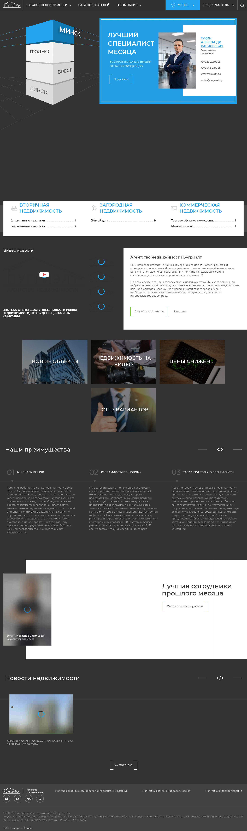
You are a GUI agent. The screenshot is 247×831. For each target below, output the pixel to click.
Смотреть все (123, 765)
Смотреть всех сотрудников (185, 606)
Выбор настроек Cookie (17, 828)
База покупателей (93, 5)
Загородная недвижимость (121, 208)
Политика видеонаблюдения (223, 790)
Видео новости (18, 251)
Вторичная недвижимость (41, 208)
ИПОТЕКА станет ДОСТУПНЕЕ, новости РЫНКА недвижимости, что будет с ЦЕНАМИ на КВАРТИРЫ (40, 313)
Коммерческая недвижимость (201, 208)
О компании (127, 5)
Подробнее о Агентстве (149, 311)
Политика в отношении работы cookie (166, 790)
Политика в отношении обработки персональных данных (91, 790)
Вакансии (180, 311)
